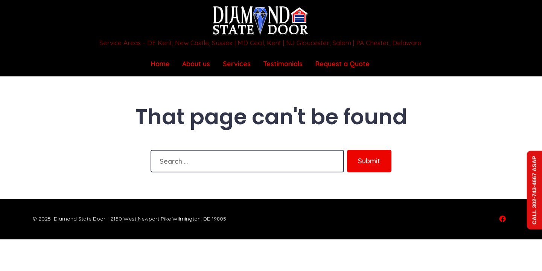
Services (237, 63)
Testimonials (283, 63)
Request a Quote (342, 63)
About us (196, 63)
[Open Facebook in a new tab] (502, 218)
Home (160, 63)
